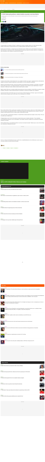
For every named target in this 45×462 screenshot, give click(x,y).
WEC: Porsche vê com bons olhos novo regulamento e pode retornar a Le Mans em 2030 (15, 195)
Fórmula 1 (2, 188)
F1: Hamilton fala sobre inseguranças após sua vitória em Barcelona (11, 207)
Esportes (5, 9)
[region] (22, 6)
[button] (2, 21)
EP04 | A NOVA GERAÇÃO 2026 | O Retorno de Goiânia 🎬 (13, 182)
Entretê (6, 294)
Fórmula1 (13, 9)
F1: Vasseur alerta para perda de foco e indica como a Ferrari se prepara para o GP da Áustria (15, 371)
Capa (1, 9)
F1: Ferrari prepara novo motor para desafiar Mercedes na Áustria (11, 189)
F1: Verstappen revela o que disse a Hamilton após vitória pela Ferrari (12, 219)
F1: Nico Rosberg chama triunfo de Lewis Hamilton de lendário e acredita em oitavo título (15, 201)
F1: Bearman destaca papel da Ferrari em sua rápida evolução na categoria (12, 377)
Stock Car (2, 180)
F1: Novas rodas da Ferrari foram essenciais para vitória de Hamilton (11, 213)
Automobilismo (9, 9)
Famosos (6, 307)
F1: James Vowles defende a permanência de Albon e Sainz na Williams (12, 365)
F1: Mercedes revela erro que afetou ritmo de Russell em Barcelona (11, 383)
